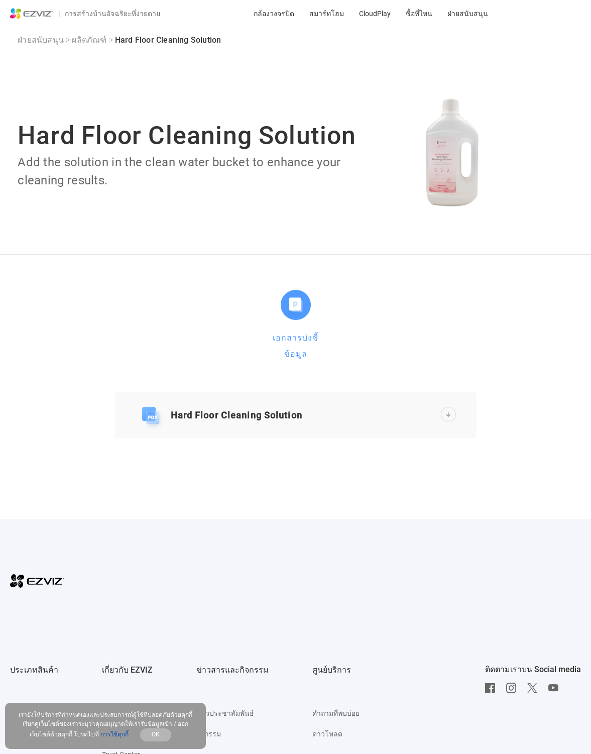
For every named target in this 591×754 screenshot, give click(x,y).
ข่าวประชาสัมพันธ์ (225, 713)
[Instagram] (513, 688)
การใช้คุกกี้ (115, 734)
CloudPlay (375, 14)
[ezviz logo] (31, 13)
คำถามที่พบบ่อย (336, 713)
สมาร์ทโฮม (326, 14)
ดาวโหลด (327, 734)
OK (156, 734)
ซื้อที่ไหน (419, 14)
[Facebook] (492, 688)
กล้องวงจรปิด (274, 14)
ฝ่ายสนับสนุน (467, 14)
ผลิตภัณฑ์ (89, 40)
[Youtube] (555, 688)
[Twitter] (534, 688)
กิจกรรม (208, 734)
